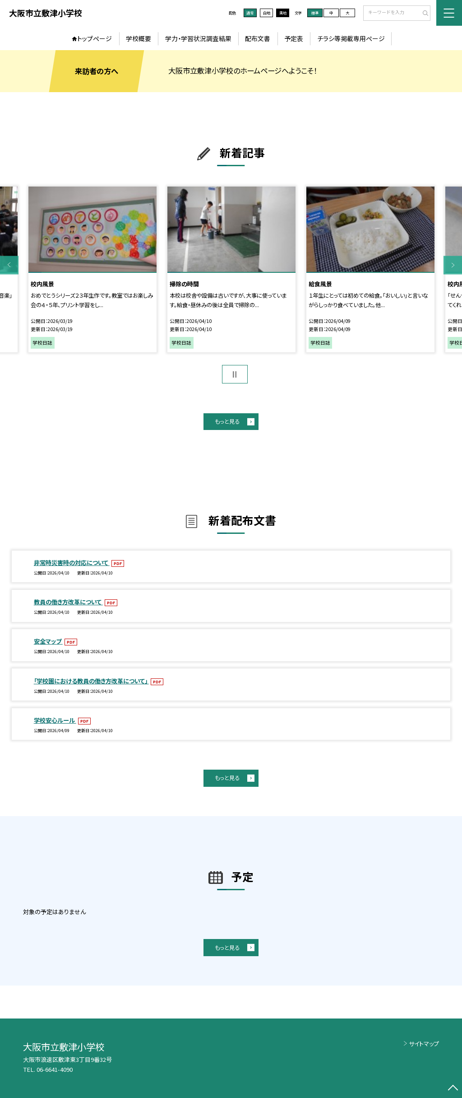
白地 (266, 12)
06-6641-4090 (55, 1069)
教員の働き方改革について (68, 602)
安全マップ (48, 641)
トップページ (94, 38)
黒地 (282, 12)
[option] (92, 269)
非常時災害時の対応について (72, 562)
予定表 (293, 38)
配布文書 (257, 38)
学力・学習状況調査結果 (198, 38)
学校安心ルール (55, 720)
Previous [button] (9, 265)
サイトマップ (424, 1043)
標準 (315, 12)
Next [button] (453, 265)
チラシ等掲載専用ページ (351, 38)
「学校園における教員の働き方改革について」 (91, 681)
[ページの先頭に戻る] (453, 1088)
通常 (250, 12)
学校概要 (138, 38)
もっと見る (227, 421)
